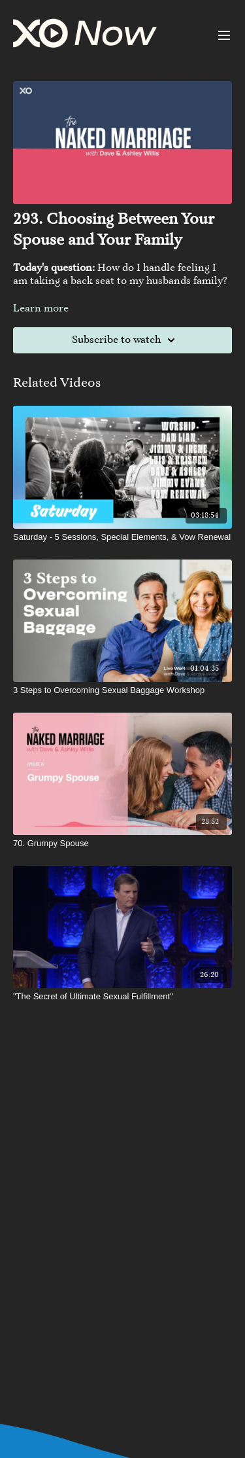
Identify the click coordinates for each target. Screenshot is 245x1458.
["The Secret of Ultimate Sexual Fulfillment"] (122, 996)
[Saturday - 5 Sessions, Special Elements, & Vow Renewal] (122, 537)
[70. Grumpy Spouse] (122, 843)
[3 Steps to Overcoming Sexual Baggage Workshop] (122, 690)
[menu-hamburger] (224, 35)
